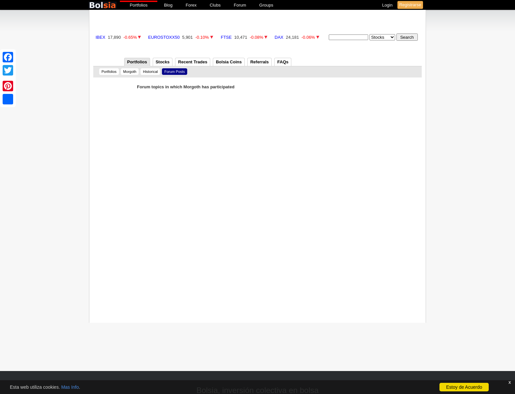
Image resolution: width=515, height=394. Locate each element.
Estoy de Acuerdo (464, 387)
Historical (150, 72)
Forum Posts (174, 72)
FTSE (226, 37)
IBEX (100, 37)
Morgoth (129, 72)
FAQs (282, 61)
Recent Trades (192, 61)
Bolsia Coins (229, 61)
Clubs (215, 5)
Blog (168, 5)
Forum (240, 5)
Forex (191, 5)
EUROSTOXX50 (164, 37)
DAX (279, 37)
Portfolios (138, 5)
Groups (266, 5)
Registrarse (410, 4)
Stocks (163, 61)
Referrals (259, 61)
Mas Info (70, 387)
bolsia (102, 5)
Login (387, 5)
